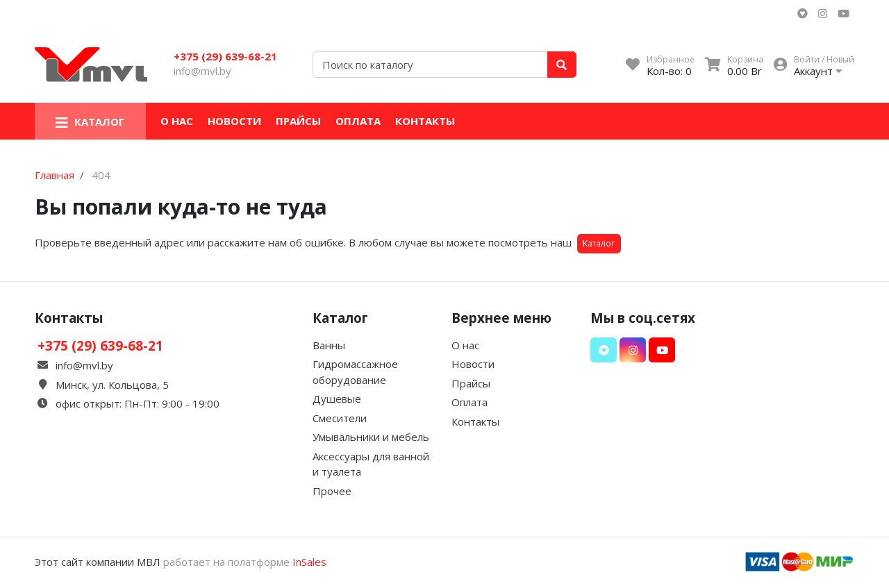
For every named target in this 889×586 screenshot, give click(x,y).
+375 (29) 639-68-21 (225, 56)
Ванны (329, 345)
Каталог (599, 243)
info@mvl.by (202, 71)
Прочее (332, 491)
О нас (176, 121)
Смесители (340, 418)
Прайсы (298, 121)
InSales (309, 562)
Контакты (425, 121)
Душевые (337, 398)
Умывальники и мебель (371, 437)
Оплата (358, 121)
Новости (234, 121)
